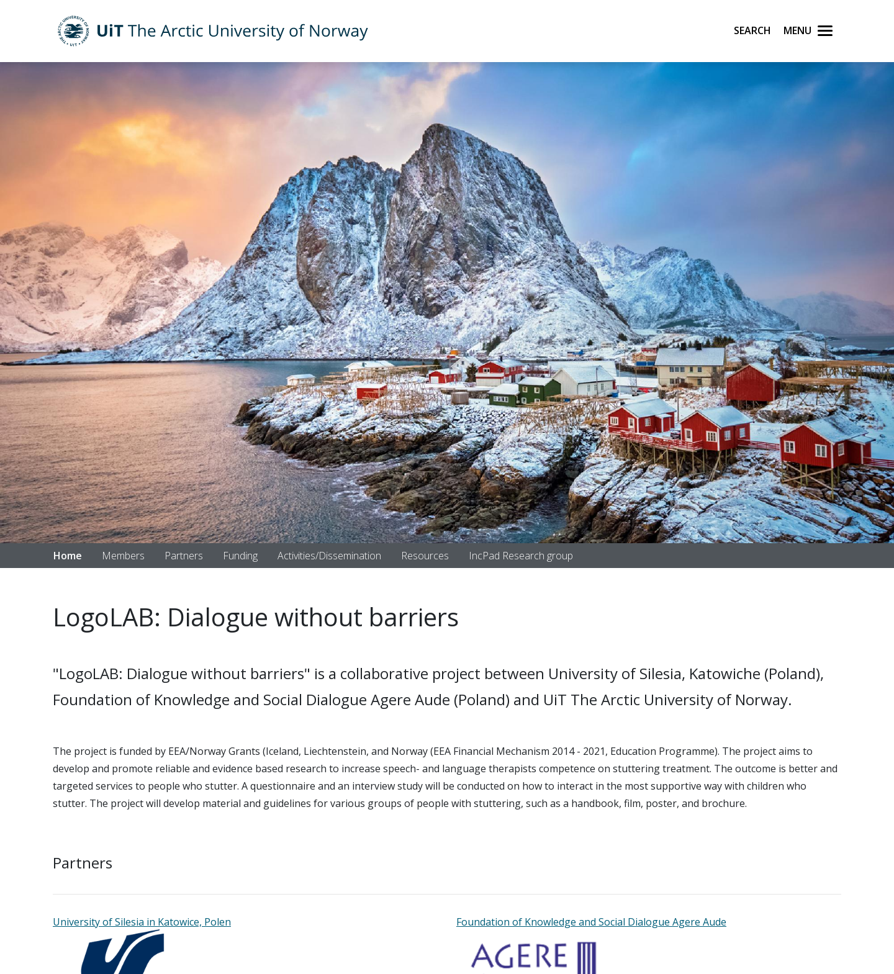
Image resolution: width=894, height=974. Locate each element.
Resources (425, 555)
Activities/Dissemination (329, 555)
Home (67, 555)
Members (123, 555)
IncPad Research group (521, 555)
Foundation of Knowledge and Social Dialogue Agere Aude (591, 922)
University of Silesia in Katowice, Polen (142, 922)
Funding (240, 555)
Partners (184, 555)
